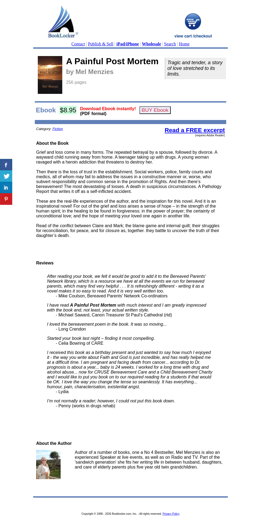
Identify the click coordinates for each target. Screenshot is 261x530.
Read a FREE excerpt (195, 130)
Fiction (57, 129)
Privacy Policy (171, 513)
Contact (78, 44)
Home (184, 44)
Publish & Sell (100, 44)
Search (170, 44)
